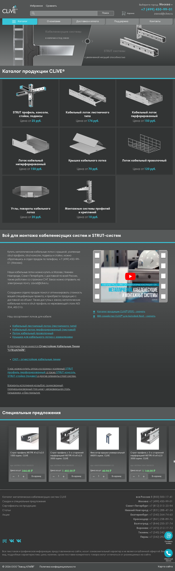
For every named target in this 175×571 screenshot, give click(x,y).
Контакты (155, 21)
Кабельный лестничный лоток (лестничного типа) (44, 326)
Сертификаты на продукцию (19, 506)
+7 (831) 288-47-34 (161, 510)
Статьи (6, 510)
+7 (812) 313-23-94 (161, 506)
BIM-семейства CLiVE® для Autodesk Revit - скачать (124, 316)
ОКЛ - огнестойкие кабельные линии (36, 359)
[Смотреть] (130, 276)
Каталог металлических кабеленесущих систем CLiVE (34, 497)
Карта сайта (165, 566)
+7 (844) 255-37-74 (161, 524)
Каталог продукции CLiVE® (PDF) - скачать (119, 311)
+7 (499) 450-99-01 (157, 9)
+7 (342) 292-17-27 (161, 537)
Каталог (19, 21)
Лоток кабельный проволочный (32, 333)
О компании (53, 21)
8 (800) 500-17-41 (162, 497)
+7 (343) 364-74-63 (161, 515)
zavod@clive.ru (163, 14)
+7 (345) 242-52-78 (161, 532)
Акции (5, 515)
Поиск (105, 13)
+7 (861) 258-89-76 (161, 519)
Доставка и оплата (87, 21)
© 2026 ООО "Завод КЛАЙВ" (18, 567)
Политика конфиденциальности (58, 567)
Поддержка (121, 21)
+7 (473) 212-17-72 (161, 528)
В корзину (36, 476)
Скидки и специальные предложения (24, 501)
